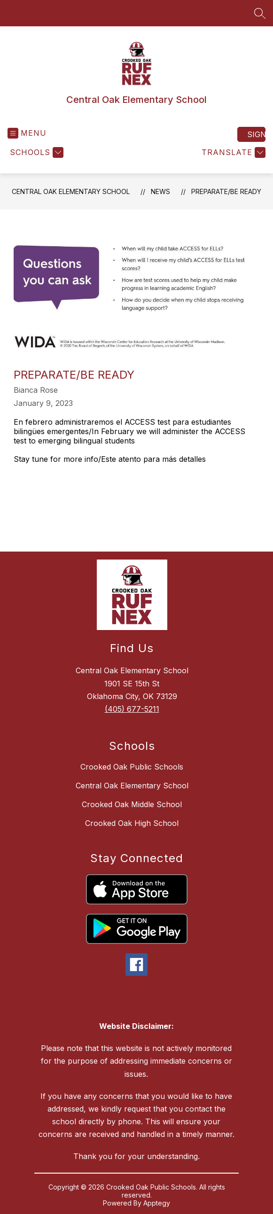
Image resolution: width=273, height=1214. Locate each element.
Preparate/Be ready (226, 191)
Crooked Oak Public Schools (131, 766)
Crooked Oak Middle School (132, 804)
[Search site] (259, 13)
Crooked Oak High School (132, 823)
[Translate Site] (232, 152)
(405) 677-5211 (132, 709)
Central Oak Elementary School (71, 191)
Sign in (256, 134)
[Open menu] (27, 133)
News (160, 191)
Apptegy (156, 1203)
